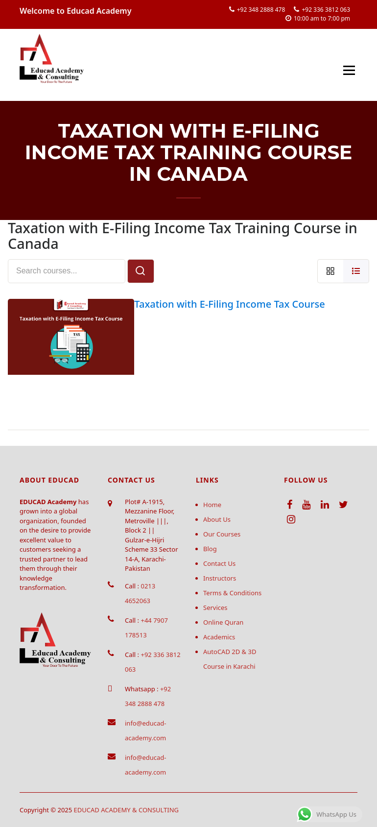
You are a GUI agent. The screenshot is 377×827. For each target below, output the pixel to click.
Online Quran (223, 622)
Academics (219, 636)
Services (215, 607)
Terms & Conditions (232, 592)
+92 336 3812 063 (326, 9)
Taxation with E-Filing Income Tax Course (229, 304)
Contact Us (219, 563)
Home (212, 504)
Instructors (219, 578)
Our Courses (221, 534)
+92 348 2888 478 (261, 9)
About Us (217, 519)
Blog (210, 548)
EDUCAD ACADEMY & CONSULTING (126, 809)
